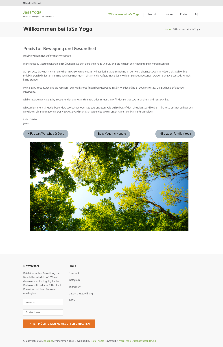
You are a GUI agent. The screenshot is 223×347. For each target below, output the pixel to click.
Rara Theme (97, 341)
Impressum (75, 287)
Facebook (74, 273)
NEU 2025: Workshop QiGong (45, 133)
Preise (183, 14)
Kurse (169, 14)
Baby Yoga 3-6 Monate (112, 133)
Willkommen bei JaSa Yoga (123, 14)
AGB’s (72, 300)
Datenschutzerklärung (81, 294)
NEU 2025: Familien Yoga (175, 133)
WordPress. (125, 341)
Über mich (152, 14)
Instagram (74, 280)
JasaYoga (32, 12)
